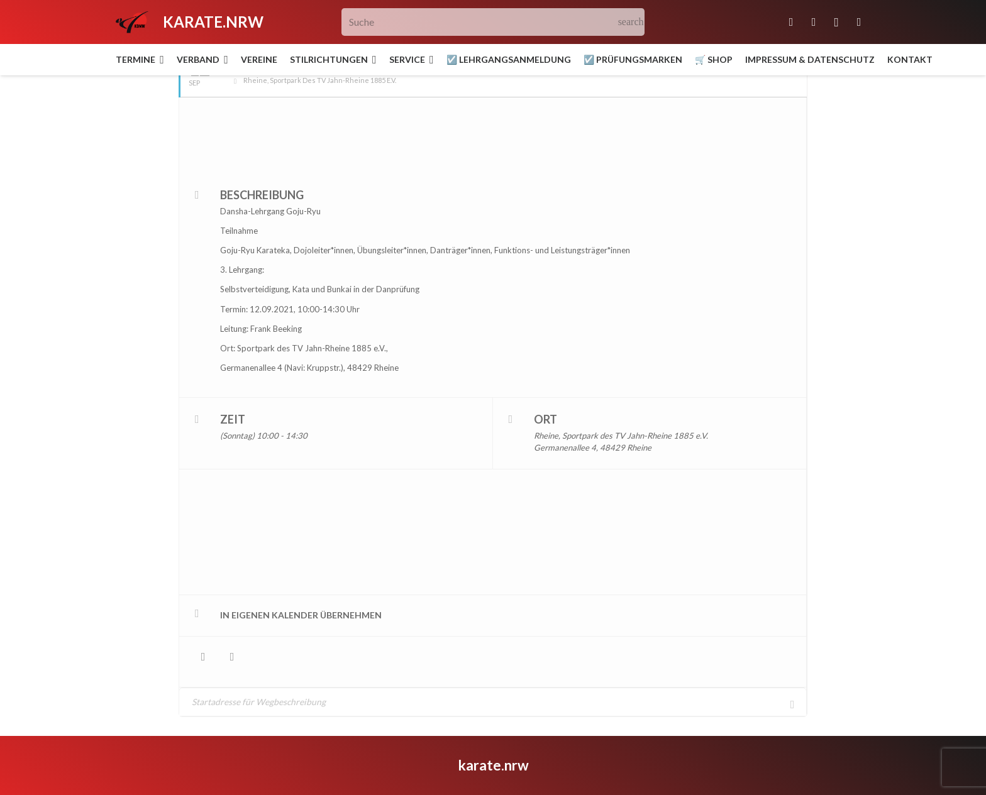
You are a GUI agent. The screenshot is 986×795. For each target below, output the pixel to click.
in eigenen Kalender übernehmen (301, 583)
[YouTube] (859, 22)
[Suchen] (631, 22)
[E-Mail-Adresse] (791, 22)
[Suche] (493, 22)
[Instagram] (836, 22)
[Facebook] (813, 22)
